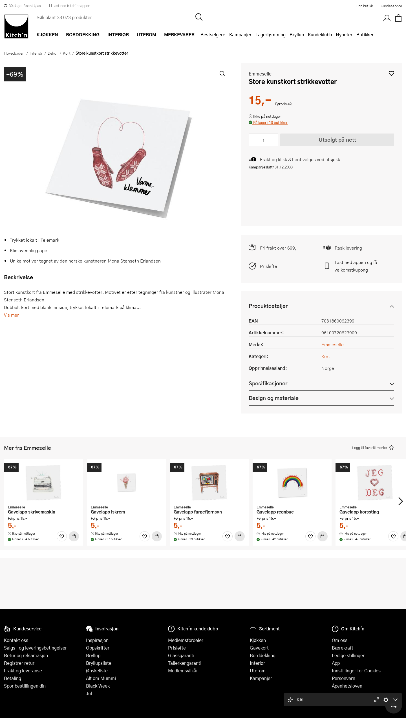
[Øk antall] (273, 140)
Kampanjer (240, 34)
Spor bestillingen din (25, 686)
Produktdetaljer (268, 306)
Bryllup (297, 34)
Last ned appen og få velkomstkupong (356, 266)
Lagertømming (270, 34)
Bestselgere (212, 34)
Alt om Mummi (101, 678)
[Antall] (263, 140)
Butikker (365, 34)
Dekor (53, 53)
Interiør (36, 53)
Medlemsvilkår (183, 670)
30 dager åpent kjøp (22, 5)
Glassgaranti (181, 655)
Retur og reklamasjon (26, 655)
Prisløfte (268, 266)
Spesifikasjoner (268, 383)
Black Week (98, 686)
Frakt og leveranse (23, 670)
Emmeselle (260, 73)
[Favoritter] (62, 536)
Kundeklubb (320, 34)
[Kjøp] (74, 536)
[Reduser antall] (254, 140)
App (336, 663)
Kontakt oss (16, 640)
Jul (89, 693)
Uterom (258, 670)
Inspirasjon (97, 640)
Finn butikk (364, 5)
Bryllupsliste (98, 663)
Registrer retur (19, 663)
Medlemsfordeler (185, 640)
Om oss (339, 640)
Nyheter (344, 34)
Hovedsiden (14, 53)
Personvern (343, 678)
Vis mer (11, 315)
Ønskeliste (97, 670)
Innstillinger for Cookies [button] (356, 670)
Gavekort (259, 647)
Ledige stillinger (348, 655)
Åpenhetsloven (347, 686)
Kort (66, 53)
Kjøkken (258, 640)
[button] (391, 73)
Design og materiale (274, 398)
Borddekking (262, 655)
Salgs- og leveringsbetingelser (35, 647)
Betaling (12, 678)
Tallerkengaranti (184, 663)
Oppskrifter (97, 647)
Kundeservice (391, 5)
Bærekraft (342, 647)
